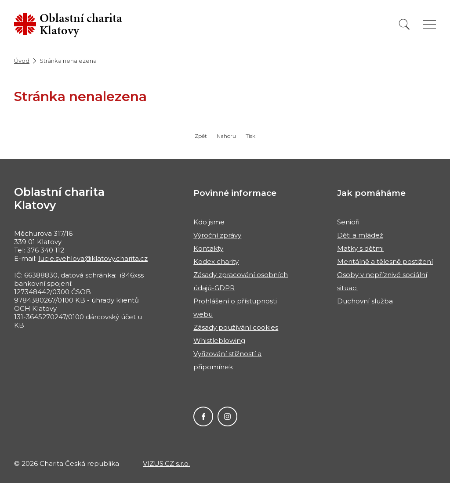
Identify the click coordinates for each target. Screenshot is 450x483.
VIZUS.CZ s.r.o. (166, 463)
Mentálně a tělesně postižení (385, 261)
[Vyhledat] (404, 24)
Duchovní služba (365, 301)
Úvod (21, 60)
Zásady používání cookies (235, 327)
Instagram (227, 416)
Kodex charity (216, 261)
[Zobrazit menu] (429, 24)
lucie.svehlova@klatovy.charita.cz (93, 258)
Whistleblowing (219, 340)
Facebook (203, 416)
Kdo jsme (209, 222)
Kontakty (208, 248)
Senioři (348, 222)
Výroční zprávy (217, 235)
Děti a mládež (360, 235)
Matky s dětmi (360, 248)
